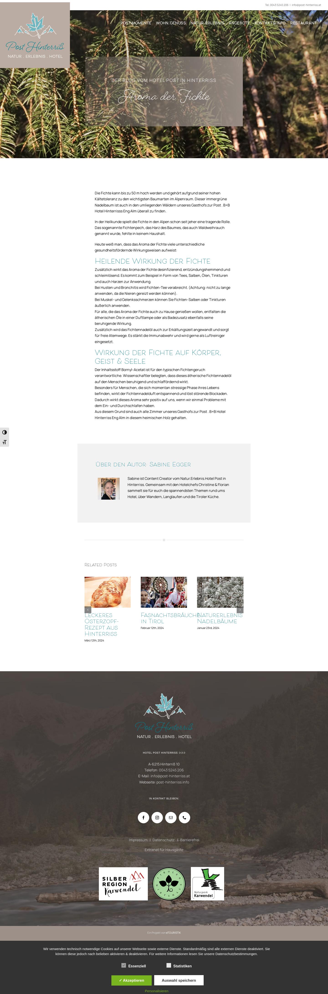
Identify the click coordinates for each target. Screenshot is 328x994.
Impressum (138, 839)
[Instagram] (157, 817)
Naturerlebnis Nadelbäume (220, 618)
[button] (88, 609)
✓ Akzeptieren (131, 980)
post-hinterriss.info (172, 782)
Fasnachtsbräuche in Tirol (170, 618)
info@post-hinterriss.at (306, 5)
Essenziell (133, 965)
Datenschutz (164, 839)
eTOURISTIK (173, 933)
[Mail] (171, 817)
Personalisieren (156, 991)
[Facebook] (143, 817)
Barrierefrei (189, 839)
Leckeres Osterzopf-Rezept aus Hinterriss (102, 625)
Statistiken (179, 965)
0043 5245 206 (279, 5)
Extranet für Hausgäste (164, 849)
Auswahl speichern (179, 980)
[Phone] (184, 817)
